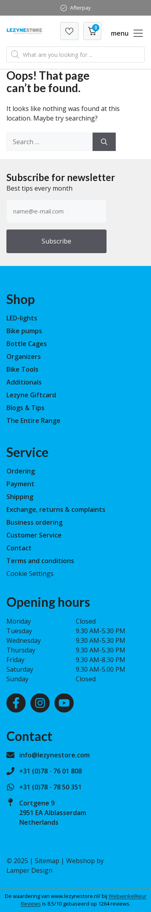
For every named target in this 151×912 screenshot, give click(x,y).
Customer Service (34, 535)
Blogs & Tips (25, 407)
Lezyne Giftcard (31, 395)
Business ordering (34, 522)
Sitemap (47, 860)
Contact (19, 548)
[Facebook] (16, 703)
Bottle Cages (26, 343)
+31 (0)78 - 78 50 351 (50, 787)
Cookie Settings (30, 573)
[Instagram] (40, 703)
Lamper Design (29, 870)
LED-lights (21, 318)
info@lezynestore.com (54, 755)
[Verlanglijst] (69, 31)
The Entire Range (33, 420)
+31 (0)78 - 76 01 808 (50, 771)
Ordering (20, 471)
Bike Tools (22, 369)
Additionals (24, 382)
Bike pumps (24, 330)
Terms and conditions (40, 560)
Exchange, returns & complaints (55, 509)
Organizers (23, 356)
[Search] (104, 142)
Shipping (19, 496)
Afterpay (80, 7)
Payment (20, 483)
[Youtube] (64, 703)
